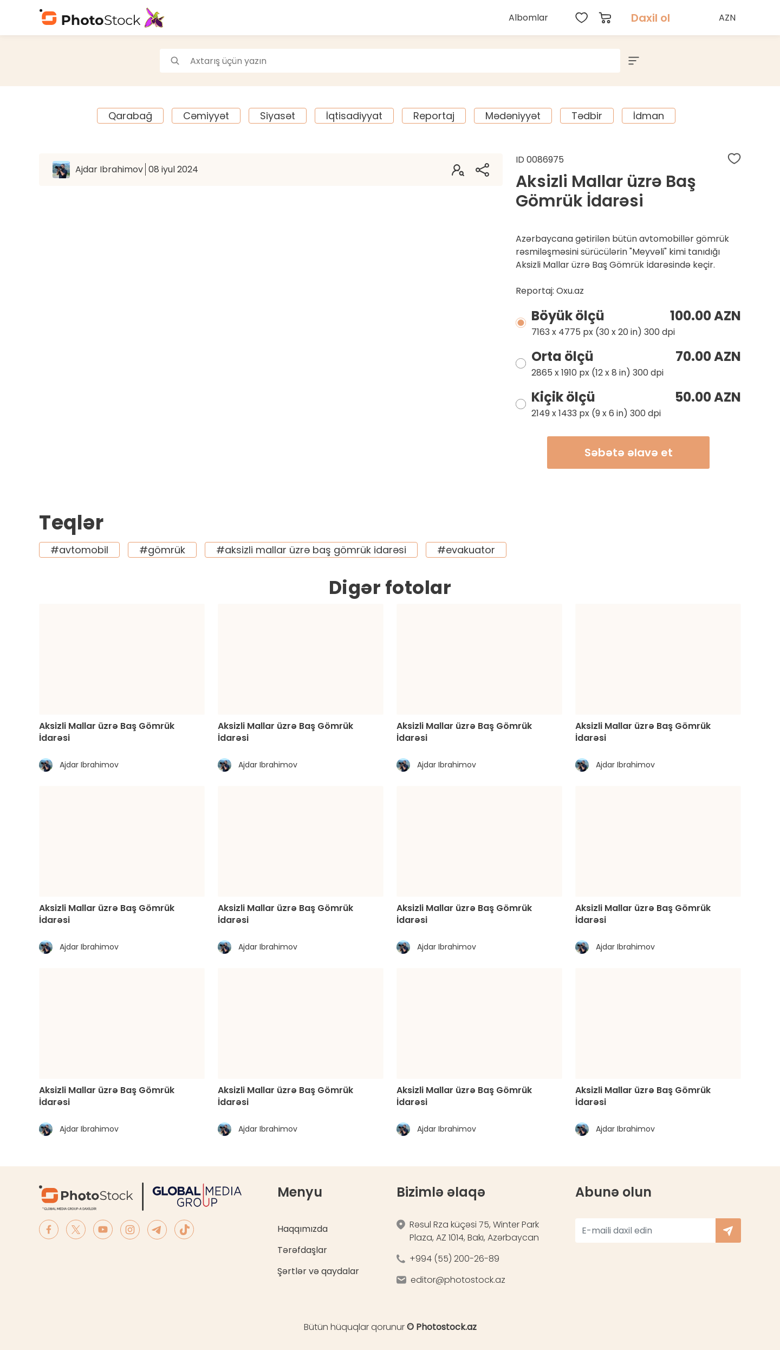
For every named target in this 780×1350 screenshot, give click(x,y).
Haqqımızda (302, 1229)
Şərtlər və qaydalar (318, 1271)
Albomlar (528, 17)
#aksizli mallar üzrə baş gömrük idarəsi (311, 550)
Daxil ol (650, 17)
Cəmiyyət (206, 115)
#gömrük (162, 550)
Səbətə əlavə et (628, 452)
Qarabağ (130, 115)
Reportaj (433, 115)
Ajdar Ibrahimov (136, 169)
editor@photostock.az (458, 1280)
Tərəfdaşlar (302, 1250)
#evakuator (466, 550)
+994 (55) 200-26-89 (454, 1258)
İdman (648, 115)
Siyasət (277, 115)
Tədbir (586, 115)
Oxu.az (570, 291)
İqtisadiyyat (354, 115)
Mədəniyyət (513, 115)
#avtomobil (79, 550)
